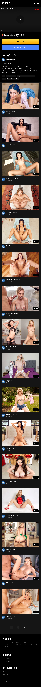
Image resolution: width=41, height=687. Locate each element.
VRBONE (6, 3)
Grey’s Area (9, 381)
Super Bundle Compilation (14, 347)
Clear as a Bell (10, 549)
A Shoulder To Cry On (13, 279)
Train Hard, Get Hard (12, 313)
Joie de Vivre (10, 448)
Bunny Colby (11, 63)
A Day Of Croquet (11, 414)
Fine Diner (9, 246)
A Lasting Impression (13, 583)
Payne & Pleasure (11, 616)
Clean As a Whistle (12, 145)
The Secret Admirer (12, 178)
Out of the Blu (10, 111)
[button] (35, 3)
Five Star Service (11, 482)
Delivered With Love (12, 515)
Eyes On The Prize (12, 212)
